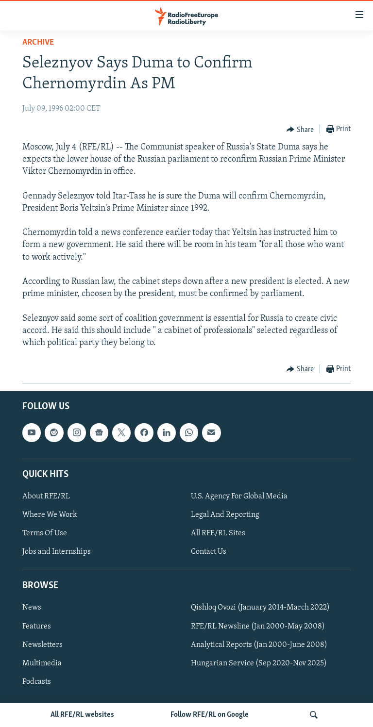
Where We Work (49, 515)
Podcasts (36, 682)
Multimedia (42, 663)
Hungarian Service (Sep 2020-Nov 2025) (259, 663)
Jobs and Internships (56, 552)
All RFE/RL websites (82, 715)
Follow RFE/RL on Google (209, 715)
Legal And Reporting (225, 515)
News (31, 608)
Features (36, 626)
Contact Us (208, 552)
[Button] (300, 129)
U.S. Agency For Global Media (239, 496)
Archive (38, 42)
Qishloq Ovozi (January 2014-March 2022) (260, 608)
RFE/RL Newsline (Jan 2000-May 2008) (258, 626)
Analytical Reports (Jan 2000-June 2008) (259, 645)
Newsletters (42, 645)
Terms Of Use (44, 533)
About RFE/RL (46, 496)
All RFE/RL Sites (218, 533)
